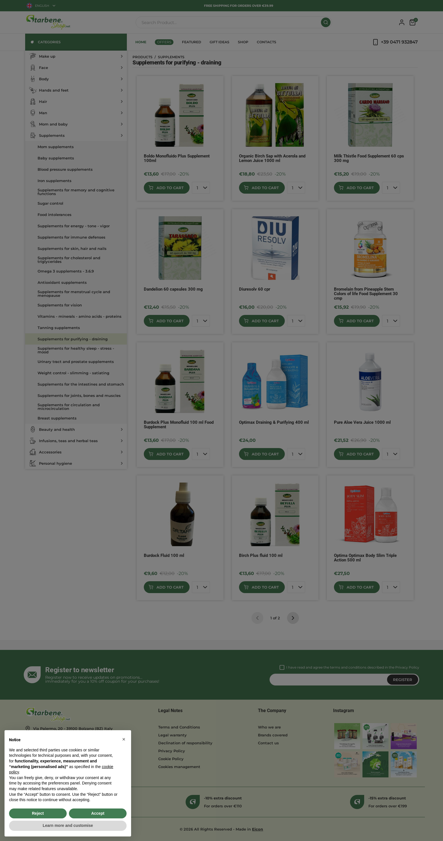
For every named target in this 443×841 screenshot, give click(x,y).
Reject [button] (38, 813)
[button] (123, 739)
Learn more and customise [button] (68, 825)
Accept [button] (98, 813)
